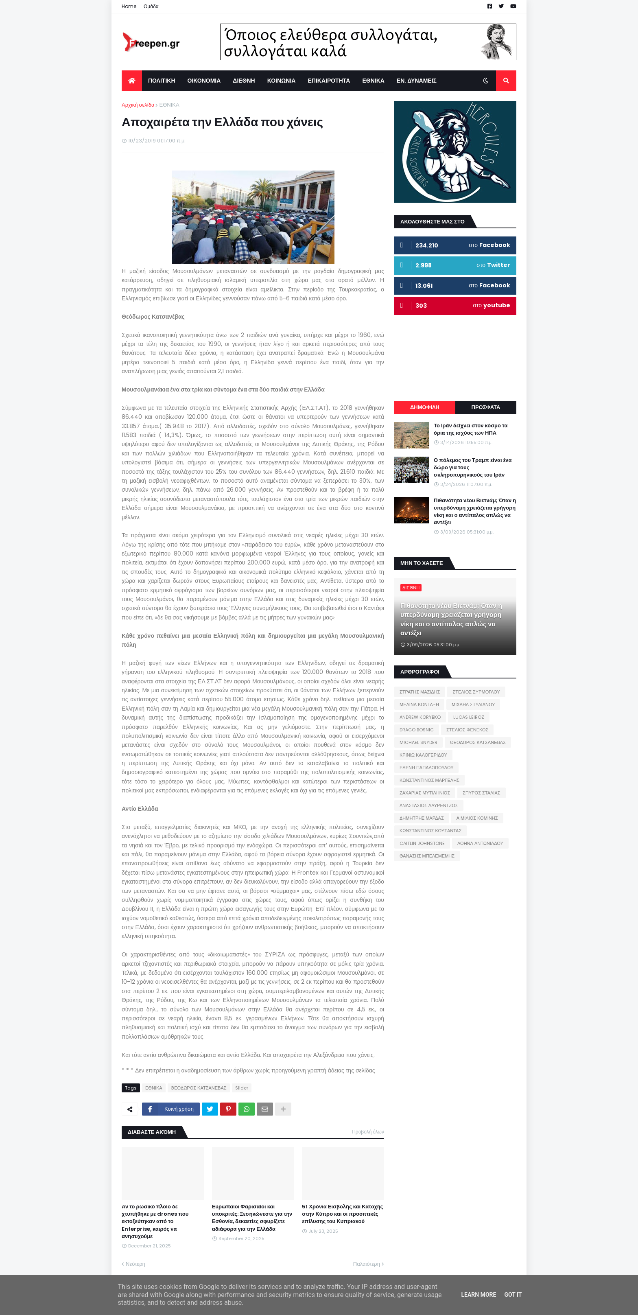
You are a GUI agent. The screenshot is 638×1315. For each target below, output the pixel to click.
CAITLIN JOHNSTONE (422, 843)
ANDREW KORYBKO (420, 717)
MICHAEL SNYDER (418, 742)
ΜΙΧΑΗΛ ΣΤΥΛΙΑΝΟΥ (473, 704)
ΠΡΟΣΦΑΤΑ (486, 407)
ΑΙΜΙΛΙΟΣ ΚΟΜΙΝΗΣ (477, 818)
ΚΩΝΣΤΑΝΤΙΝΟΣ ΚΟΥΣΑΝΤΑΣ (430, 830)
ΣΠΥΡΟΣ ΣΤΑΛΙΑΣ (481, 793)
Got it (513, 1294)
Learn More (478, 1294)
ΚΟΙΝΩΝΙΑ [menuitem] (281, 81)
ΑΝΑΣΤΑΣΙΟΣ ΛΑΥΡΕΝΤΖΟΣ (429, 805)
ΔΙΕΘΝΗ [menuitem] (244, 81)
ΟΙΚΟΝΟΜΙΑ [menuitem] (204, 81)
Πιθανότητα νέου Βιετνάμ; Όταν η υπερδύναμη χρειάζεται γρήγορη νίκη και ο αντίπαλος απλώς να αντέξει (475, 512)
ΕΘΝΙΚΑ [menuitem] (373, 81)
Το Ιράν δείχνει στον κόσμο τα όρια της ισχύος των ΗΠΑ (470, 429)
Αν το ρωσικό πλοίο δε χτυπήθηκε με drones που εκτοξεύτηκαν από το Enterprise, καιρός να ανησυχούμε (155, 1221)
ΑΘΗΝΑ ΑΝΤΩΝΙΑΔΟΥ (480, 843)
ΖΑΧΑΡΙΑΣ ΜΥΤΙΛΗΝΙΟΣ (425, 793)
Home (129, 6)
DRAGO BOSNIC (417, 729)
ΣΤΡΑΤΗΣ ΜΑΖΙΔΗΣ (420, 692)
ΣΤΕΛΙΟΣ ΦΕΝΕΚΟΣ (467, 729)
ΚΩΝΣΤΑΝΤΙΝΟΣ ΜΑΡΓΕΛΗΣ (429, 780)
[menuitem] (132, 80)
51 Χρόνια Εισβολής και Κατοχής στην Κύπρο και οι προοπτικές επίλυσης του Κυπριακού (342, 1214)
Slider (241, 1088)
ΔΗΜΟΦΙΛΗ (424, 407)
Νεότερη (135, 1264)
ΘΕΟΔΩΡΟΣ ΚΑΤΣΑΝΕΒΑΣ (199, 1088)
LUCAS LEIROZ (468, 717)
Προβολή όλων (368, 1131)
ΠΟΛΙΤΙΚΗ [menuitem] (161, 81)
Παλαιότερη (366, 1264)
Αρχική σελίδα (138, 105)
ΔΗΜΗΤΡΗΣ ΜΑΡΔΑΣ (422, 818)
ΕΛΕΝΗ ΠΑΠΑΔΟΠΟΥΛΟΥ (426, 767)
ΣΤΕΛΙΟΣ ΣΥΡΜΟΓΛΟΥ (476, 692)
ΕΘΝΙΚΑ (169, 105)
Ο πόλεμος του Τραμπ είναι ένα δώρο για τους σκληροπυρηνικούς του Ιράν (473, 468)
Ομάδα (151, 6)
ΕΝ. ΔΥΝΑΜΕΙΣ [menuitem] (417, 81)
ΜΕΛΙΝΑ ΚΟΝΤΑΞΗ (419, 704)
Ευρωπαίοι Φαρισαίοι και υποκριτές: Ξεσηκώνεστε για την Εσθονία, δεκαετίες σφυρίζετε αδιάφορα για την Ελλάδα (252, 1218)
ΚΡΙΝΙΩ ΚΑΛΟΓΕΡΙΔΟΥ (423, 755)
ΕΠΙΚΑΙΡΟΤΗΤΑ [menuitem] (329, 81)
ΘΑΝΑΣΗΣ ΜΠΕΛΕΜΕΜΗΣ (427, 856)
